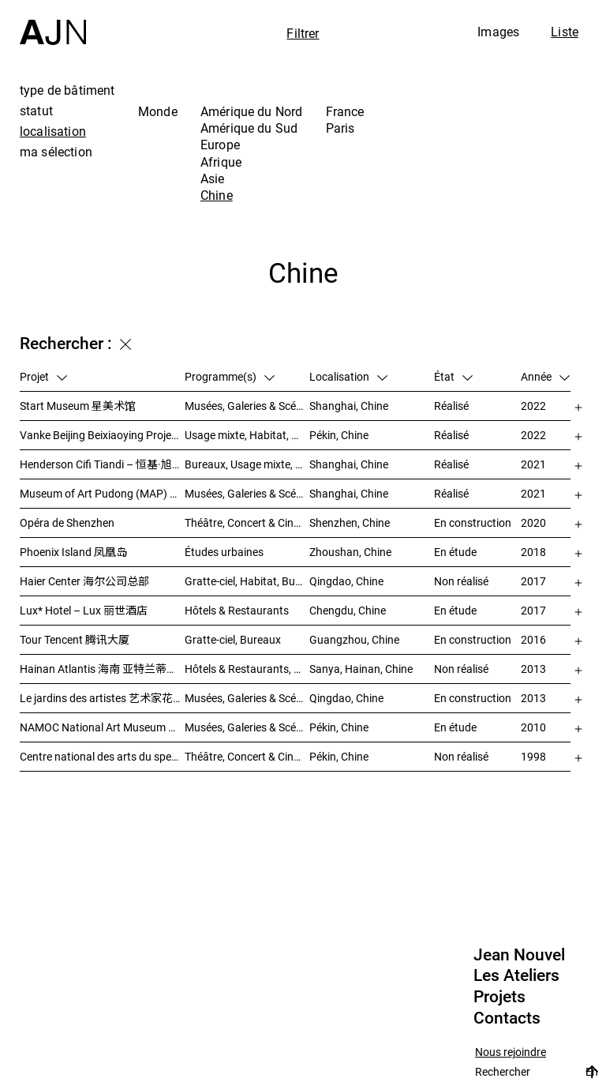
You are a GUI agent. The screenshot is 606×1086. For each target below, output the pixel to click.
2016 (533, 639)
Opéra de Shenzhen (67, 522)
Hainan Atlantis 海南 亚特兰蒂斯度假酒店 (102, 668)
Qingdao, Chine (346, 580)
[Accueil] (53, 22)
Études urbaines (224, 551)
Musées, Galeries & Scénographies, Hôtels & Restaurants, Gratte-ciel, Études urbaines (247, 697)
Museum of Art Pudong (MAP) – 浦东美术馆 (102, 493)
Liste (564, 31)
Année (545, 376)
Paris (340, 128)
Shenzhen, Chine (349, 522)
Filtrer (302, 33)
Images (498, 31)
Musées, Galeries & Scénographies (247, 405)
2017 (533, 580)
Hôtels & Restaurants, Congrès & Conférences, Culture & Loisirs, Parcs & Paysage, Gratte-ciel (247, 668)
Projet (43, 376)
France (345, 111)
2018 (533, 551)
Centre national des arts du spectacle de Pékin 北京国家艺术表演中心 (102, 756)
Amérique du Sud (248, 128)
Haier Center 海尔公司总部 (84, 580)
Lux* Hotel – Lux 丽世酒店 (84, 610)
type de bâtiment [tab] (67, 90)
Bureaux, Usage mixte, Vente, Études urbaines (247, 464)
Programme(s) (230, 376)
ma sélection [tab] (56, 151)
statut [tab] (36, 110)
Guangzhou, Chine (354, 639)
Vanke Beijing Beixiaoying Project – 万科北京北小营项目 (102, 434)
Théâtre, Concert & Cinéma (247, 522)
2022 (533, 405)
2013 (533, 668)
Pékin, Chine (338, 434)
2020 (533, 522)
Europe (220, 144)
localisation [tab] (53, 131)
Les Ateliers (516, 975)
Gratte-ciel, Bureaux (233, 639)
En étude (455, 551)
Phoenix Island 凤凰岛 (73, 551)
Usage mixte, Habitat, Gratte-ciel (247, 434)
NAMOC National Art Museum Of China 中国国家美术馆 (102, 727)
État (453, 376)
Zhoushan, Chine (350, 551)
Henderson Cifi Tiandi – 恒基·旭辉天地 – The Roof (102, 464)
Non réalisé (461, 580)
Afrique (220, 162)
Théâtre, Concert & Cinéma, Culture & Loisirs (247, 756)
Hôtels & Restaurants (237, 610)
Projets (499, 996)
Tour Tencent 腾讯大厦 (74, 639)
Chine (216, 195)
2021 (533, 464)
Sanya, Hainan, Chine (361, 668)
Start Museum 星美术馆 (78, 405)
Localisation (348, 376)
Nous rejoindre (510, 1052)
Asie (212, 178)
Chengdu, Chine (347, 610)
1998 (533, 756)
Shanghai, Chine (348, 405)
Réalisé (451, 405)
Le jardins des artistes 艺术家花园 (102, 697)
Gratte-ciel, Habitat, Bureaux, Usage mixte (247, 580)
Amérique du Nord (251, 111)
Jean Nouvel (519, 955)
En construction (472, 522)
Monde (158, 111)
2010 (533, 727)
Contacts (507, 1018)
